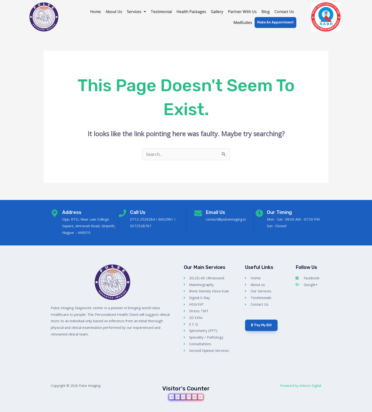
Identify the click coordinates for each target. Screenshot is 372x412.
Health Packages (191, 11)
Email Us (215, 212)
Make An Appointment (275, 22)
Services (136, 11)
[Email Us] (198, 213)
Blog (265, 11)
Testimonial (161, 11)
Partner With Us (242, 11)
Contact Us (284, 11)
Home (95, 11)
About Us (114, 11)
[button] (136, 11)
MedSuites (242, 22)
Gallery (217, 11)
